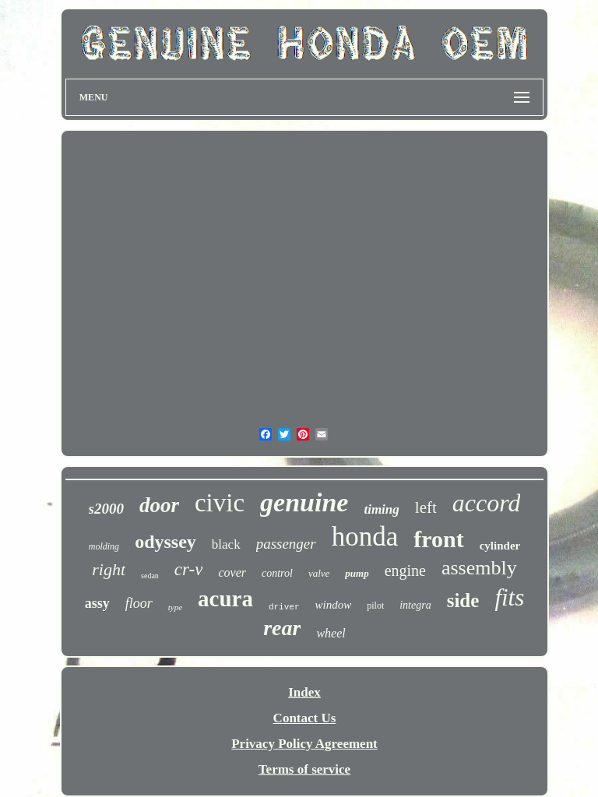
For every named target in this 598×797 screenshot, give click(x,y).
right (108, 569)
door (159, 505)
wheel (330, 633)
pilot (375, 605)
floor (139, 603)
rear (282, 628)
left (426, 507)
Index (304, 692)
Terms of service (304, 769)
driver (284, 607)
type (175, 607)
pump (356, 573)
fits (509, 597)
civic (219, 503)
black (226, 544)
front (438, 539)
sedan (150, 575)
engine (405, 570)
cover (232, 572)
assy (97, 603)
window (333, 605)
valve (318, 573)
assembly (479, 567)
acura (225, 598)
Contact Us (304, 718)
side (463, 600)
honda (365, 536)
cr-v (188, 569)
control (277, 573)
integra (415, 605)
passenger (286, 543)
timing (381, 509)
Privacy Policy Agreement (304, 743)
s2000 (106, 508)
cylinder (500, 545)
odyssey (165, 542)
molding (104, 546)
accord (486, 503)
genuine (304, 502)
